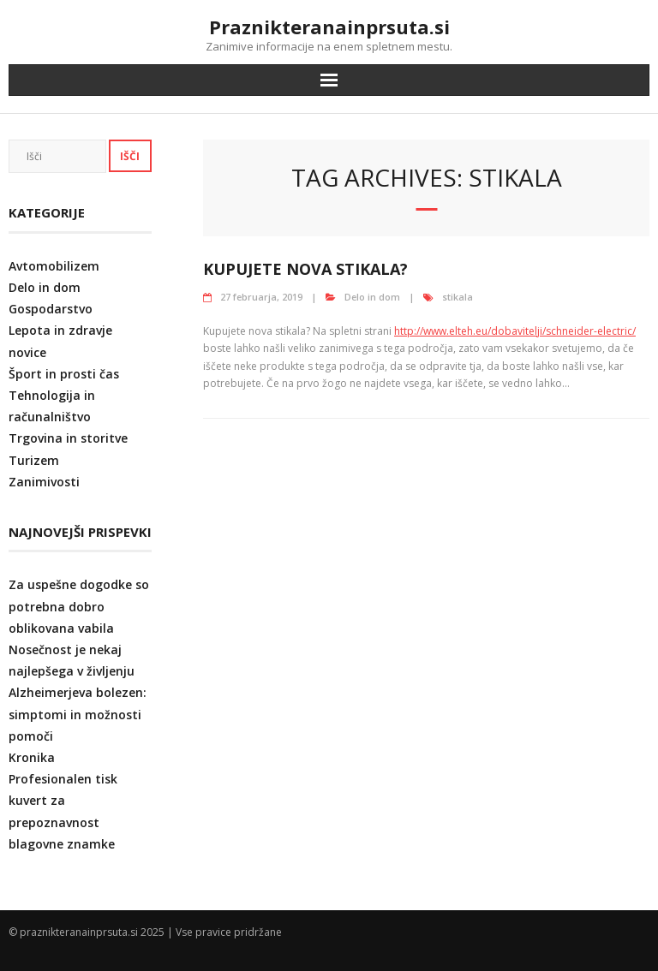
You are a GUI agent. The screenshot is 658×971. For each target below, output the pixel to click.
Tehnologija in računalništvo (52, 406)
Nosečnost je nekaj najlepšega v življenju (72, 660)
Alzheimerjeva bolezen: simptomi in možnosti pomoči (78, 713)
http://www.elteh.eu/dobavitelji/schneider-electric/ (515, 331)
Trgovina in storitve (68, 438)
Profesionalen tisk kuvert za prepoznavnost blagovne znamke (63, 811)
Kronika (32, 757)
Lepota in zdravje (60, 330)
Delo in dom (372, 296)
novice (27, 352)
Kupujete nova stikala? (305, 269)
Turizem (34, 460)
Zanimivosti (44, 482)
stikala (457, 296)
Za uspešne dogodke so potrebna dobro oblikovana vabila (79, 605)
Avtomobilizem (54, 266)
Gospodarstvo (51, 309)
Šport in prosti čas (64, 374)
